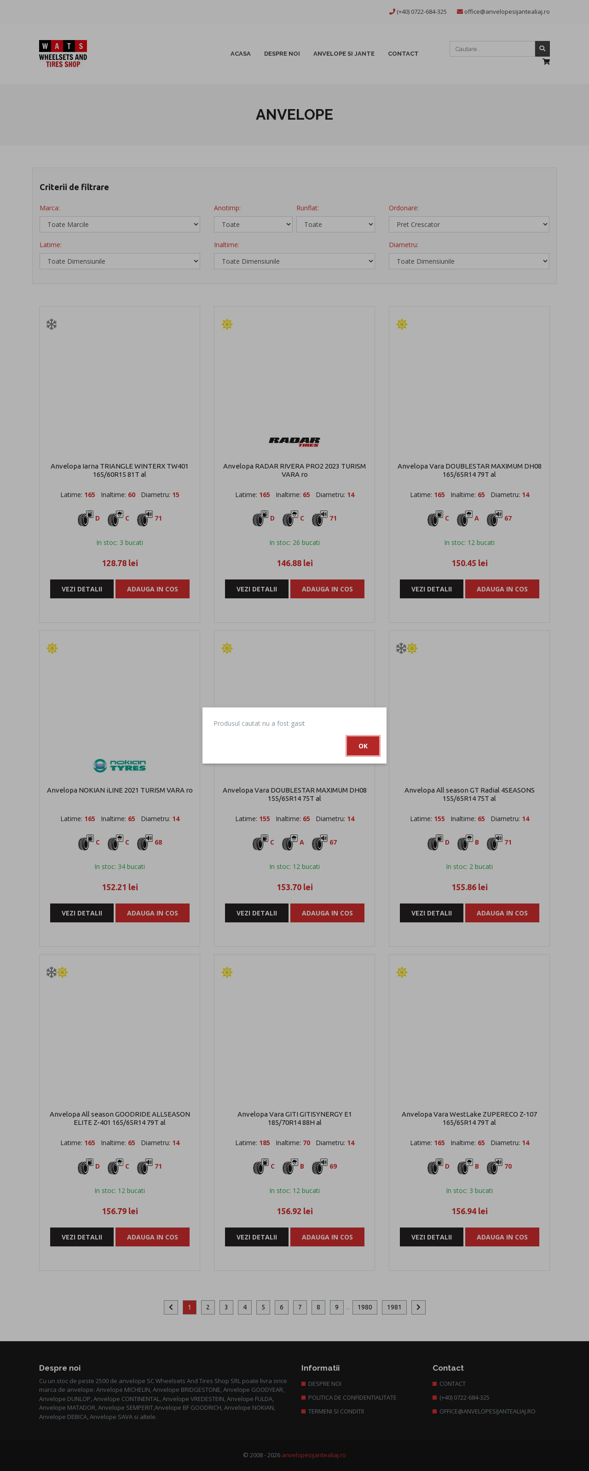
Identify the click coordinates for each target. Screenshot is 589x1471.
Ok (363, 745)
